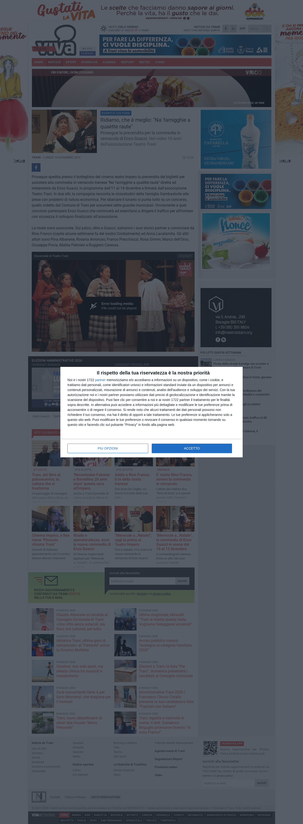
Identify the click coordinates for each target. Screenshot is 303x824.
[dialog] (151, 412)
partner (100, 380)
